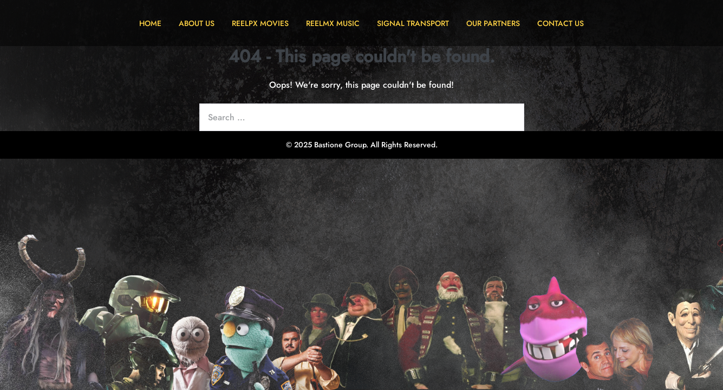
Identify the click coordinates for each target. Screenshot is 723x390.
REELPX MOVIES (260, 23)
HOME (150, 23)
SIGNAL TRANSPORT (413, 23)
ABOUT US (196, 23)
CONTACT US (560, 23)
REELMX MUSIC (333, 23)
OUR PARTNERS (493, 23)
